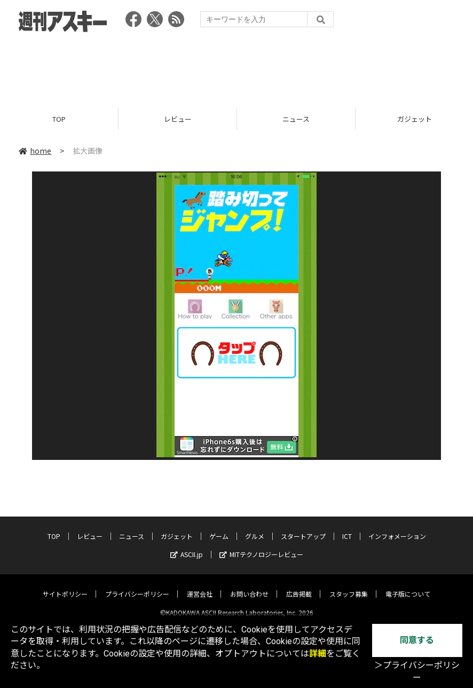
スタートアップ (303, 527)
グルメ (254, 527)
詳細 (317, 653)
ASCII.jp (186, 545)
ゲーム (218, 527)
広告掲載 (299, 585)
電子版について (407, 585)
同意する (417, 640)
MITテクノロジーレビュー (261, 545)
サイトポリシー (65, 585)
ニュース (296, 119)
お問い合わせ (249, 585)
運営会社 (199, 585)
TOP (59, 119)
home (35, 150)
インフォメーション (397, 527)
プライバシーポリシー (137, 585)
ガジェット (177, 527)
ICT (347, 527)
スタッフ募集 (348, 585)
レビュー (178, 119)
